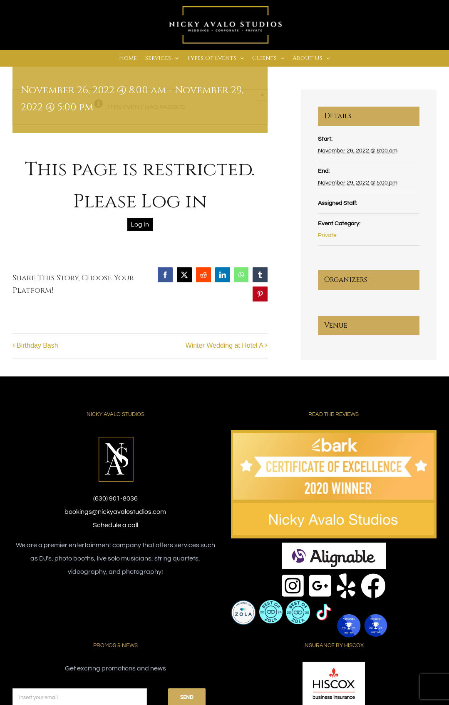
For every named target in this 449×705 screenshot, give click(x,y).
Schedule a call (115, 525)
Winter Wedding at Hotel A (224, 345)
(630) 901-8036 (115, 498)
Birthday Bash (37, 345)
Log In (140, 224)
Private (327, 235)
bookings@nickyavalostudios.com (115, 511)
